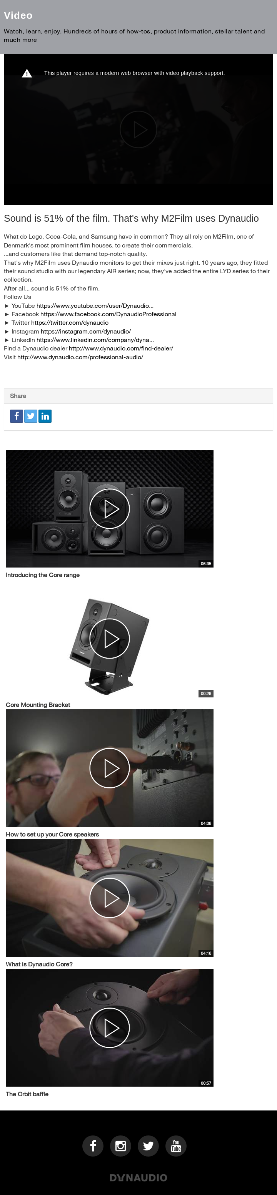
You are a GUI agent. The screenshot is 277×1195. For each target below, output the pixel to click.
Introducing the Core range (43, 574)
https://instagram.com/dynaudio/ (86, 331)
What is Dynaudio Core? (39, 964)
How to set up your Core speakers (52, 834)
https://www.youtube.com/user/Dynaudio (93, 305)
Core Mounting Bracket (38, 704)
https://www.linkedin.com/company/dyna (93, 339)
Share (18, 395)
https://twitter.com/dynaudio (69, 322)
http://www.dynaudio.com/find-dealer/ (121, 348)
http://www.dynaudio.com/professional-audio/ (80, 356)
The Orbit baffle (27, 1093)
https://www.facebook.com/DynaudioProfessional (108, 313)
